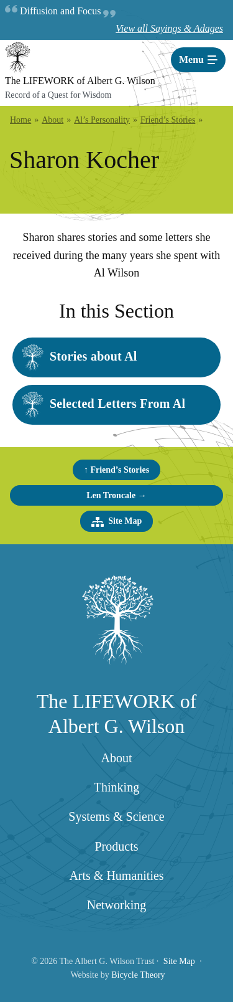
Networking (117, 905)
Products (117, 846)
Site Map (116, 522)
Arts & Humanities (116, 875)
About (116, 758)
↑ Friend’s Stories (116, 470)
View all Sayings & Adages (169, 28)
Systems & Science (116, 816)
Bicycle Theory (138, 975)
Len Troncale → (116, 495)
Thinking (116, 787)
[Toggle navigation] (198, 59)
